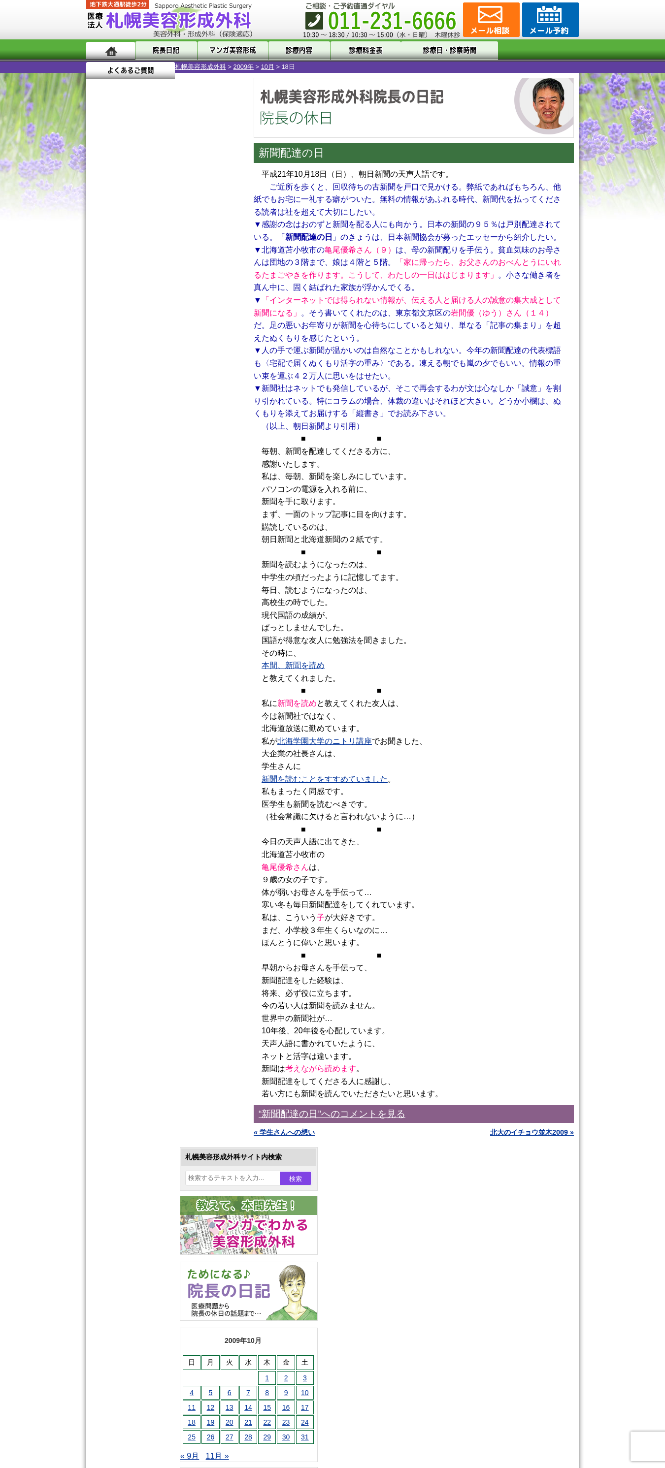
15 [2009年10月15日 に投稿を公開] (178, 338)
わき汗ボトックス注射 (153, 954)
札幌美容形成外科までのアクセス (157, 1239)
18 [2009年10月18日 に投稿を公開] (103, 353)
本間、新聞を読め (293, 665)
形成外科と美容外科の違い (146, 1221)
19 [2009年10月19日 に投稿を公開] (122, 353)
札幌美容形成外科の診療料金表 (153, 1256)
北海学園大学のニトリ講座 (324, 741)
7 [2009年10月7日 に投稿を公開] (160, 323)
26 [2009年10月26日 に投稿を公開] (122, 368)
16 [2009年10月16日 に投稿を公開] (197, 338)
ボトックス (136, 1131)
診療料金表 (357, 50)
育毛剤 (129, 1043)
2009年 (155, 66)
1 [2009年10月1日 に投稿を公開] (178, 309)
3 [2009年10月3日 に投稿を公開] (216, 309)
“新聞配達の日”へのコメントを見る (332, 1114)
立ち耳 (129, 972)
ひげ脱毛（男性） (146, 1025)
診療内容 (293, 50)
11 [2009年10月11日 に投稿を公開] (103, 338)
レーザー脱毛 (139, 989)
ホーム (110, 50)
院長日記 (164, 50)
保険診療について (133, 1274)
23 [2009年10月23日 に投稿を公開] (197, 353)
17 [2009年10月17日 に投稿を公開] (216, 338)
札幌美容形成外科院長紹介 (146, 1292)
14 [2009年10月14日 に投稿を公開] (160, 338)
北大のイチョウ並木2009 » (532, 1132)
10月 (179, 66)
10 (154, 442)
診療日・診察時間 (441, 50)
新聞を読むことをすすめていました (325, 779)
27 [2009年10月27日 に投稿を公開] (141, 368)
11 (163, 442)
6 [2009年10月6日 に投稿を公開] (141, 323)
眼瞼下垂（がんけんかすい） (164, 848)
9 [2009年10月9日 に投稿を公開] (198, 323)
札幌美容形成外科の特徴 (143, 1203)
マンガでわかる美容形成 (229, 50)
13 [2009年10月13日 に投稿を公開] (141, 338)
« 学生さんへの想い (284, 1132)
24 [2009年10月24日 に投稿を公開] (216, 353)
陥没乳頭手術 (139, 865)
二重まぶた (136, 901)
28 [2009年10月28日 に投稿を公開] (160, 368)
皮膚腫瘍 (133, 1096)
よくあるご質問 (534, 50)
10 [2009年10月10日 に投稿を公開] (216, 323)
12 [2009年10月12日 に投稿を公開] (122, 338)
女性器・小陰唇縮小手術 (157, 883)
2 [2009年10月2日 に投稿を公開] (198, 309)
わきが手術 (154, 936)
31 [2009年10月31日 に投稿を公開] (216, 368)
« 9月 (101, 387)
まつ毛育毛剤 (139, 1060)
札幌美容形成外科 (111, 66)
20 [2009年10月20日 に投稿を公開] (141, 353)
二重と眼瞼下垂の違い (139, 919)
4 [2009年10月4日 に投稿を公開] (103, 323)
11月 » (128, 387)
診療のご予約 (549, 19)
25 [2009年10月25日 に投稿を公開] (103, 368)
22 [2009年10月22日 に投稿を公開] (178, 353)
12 (173, 442)
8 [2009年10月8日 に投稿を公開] (178, 323)
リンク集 (119, 1309)
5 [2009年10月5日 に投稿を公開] (122, 323)
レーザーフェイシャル (153, 1007)
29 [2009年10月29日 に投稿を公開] (178, 368)
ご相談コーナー (490, 19)
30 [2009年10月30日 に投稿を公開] (197, 368)
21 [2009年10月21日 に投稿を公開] (160, 353)
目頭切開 (133, 1113)
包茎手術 (133, 1078)
